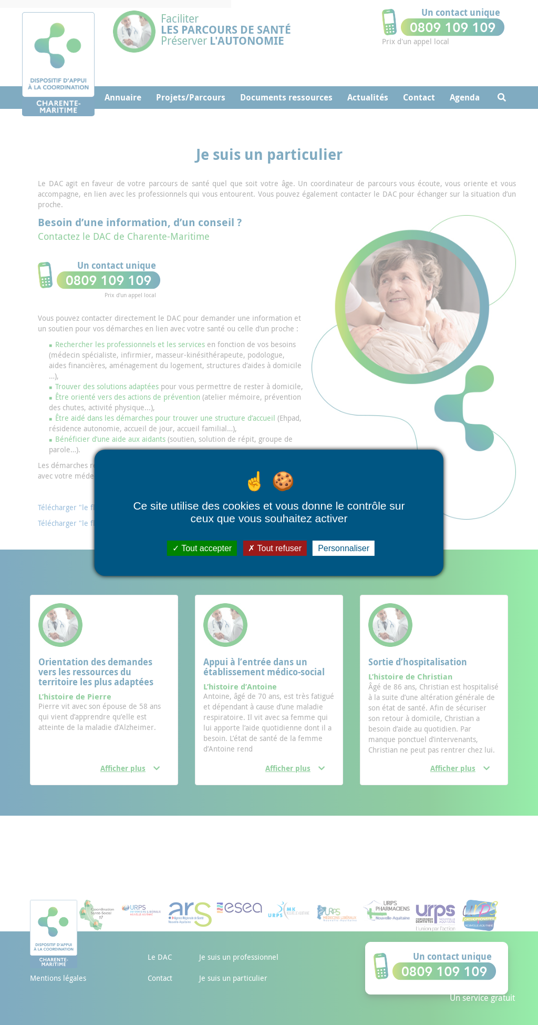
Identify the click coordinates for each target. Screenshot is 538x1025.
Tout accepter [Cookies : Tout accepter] (202, 547)
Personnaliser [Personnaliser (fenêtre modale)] (343, 547)
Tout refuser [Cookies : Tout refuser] (275, 547)
